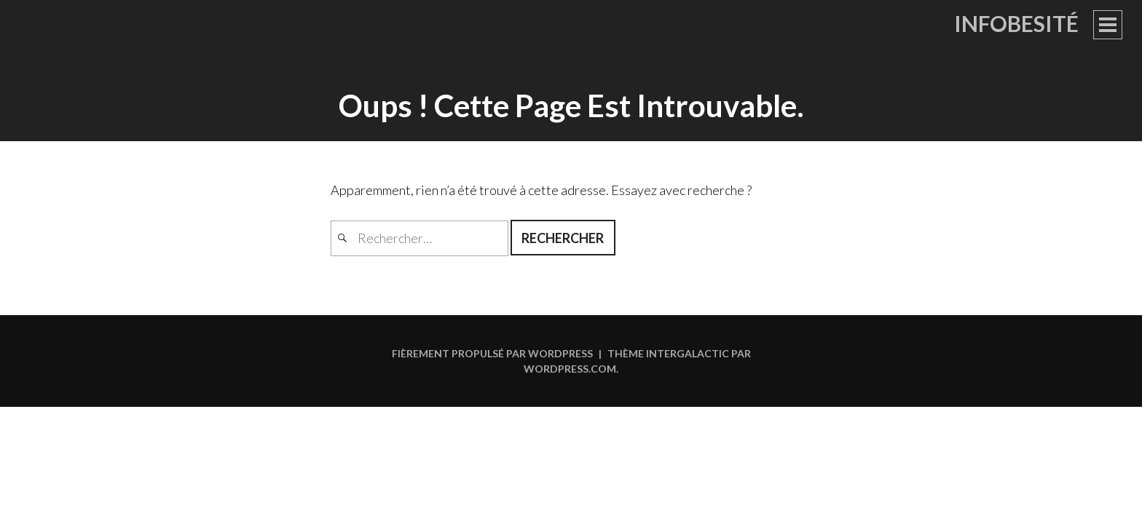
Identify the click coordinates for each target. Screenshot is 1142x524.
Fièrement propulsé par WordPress (492, 353)
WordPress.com (570, 368)
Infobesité (1016, 23)
